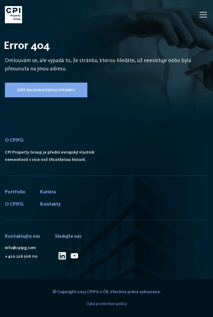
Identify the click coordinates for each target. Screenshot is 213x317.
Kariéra (48, 192)
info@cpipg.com (20, 247)
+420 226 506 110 (21, 256)
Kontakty (50, 204)
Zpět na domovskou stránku (46, 90)
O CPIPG (14, 204)
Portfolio (15, 192)
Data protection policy (106, 303)
